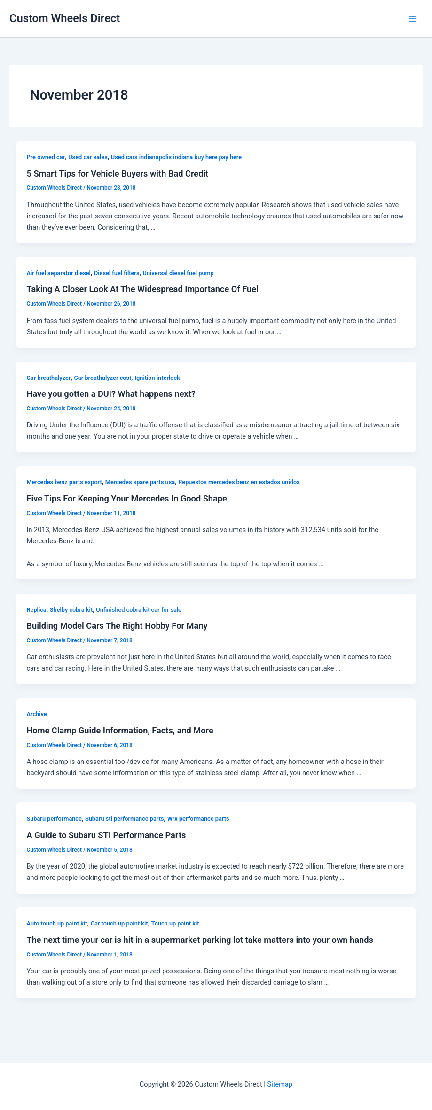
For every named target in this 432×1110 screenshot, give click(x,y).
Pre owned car (45, 157)
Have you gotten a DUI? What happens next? (110, 394)
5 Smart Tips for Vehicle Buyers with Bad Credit (117, 173)
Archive (36, 713)
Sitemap (280, 1084)
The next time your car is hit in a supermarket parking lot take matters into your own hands (199, 940)
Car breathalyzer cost (103, 377)
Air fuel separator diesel (58, 273)
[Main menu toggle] (413, 19)
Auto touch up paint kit (56, 923)
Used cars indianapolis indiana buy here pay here (176, 157)
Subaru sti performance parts (124, 818)
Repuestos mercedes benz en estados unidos (239, 482)
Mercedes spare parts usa (140, 482)
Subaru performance (53, 818)
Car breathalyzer (48, 377)
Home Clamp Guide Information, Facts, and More (119, 730)
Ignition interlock (157, 377)
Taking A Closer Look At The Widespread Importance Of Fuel (142, 289)
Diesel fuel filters (117, 273)
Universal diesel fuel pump (178, 273)
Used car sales (88, 157)
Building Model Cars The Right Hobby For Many (116, 626)
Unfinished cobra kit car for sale (138, 609)
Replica (36, 609)
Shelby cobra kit (71, 609)
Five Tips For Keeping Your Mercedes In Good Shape (126, 498)
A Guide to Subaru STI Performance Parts (106, 835)
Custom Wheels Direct (64, 18)
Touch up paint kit (175, 923)
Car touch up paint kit (119, 923)
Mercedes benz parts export (64, 482)
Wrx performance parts (198, 818)
